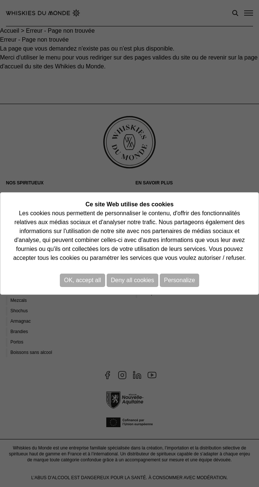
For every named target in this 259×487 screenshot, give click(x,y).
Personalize (179, 280)
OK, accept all (82, 280)
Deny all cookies (132, 280)
